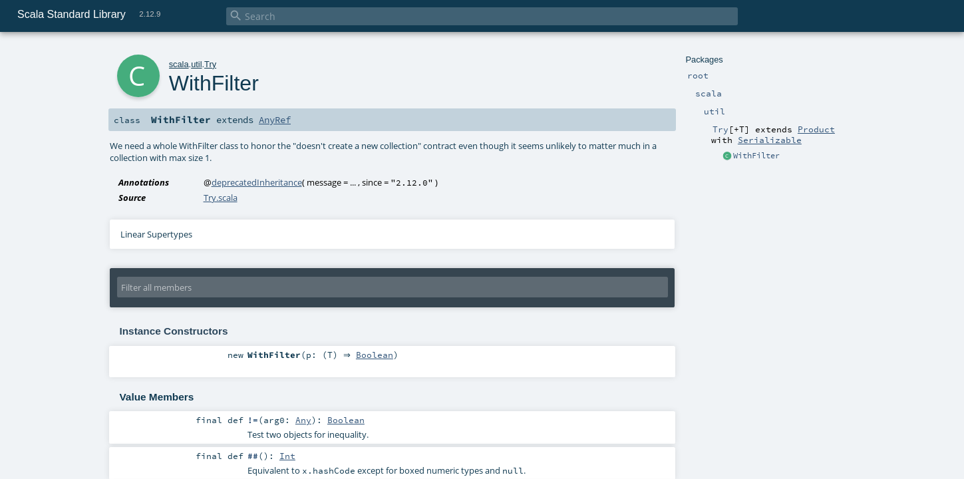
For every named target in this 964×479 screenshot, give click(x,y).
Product (816, 129)
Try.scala (221, 198)
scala (179, 64)
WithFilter (756, 155)
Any (303, 419)
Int (287, 455)
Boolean (377, 355)
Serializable (770, 139)
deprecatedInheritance (257, 182)
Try (210, 64)
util (196, 64)
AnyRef (275, 120)
